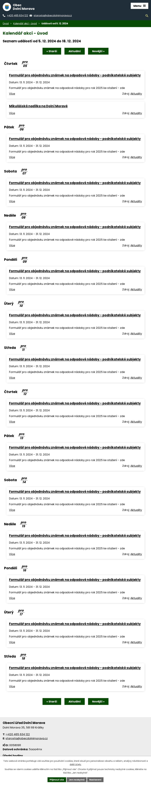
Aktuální (75, 51)
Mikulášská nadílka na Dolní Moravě (38, 106)
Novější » (98, 51)
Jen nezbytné (77, 779)
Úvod (6, 23)
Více (12, 94)
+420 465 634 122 (18, 734)
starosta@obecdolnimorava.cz (27, 738)
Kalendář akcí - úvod (25, 23)
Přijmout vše (56, 779)
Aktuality (136, 94)
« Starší (51, 51)
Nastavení (95, 779)
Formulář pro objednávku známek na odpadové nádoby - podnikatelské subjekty (75, 75)
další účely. (75, 764)
